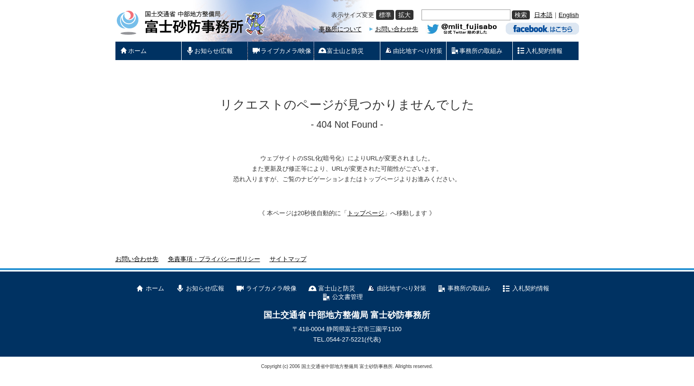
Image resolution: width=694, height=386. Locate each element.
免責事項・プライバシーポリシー (214, 259)
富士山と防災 (336, 288)
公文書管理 (347, 296)
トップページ (365, 213)
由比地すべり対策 (401, 288)
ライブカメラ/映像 (271, 288)
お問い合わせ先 (396, 29)
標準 (385, 14)
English (569, 14)
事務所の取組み (469, 288)
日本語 (543, 14)
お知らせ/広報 (205, 288)
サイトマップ (288, 259)
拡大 (404, 14)
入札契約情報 (530, 288)
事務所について (340, 29)
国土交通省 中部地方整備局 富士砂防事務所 (347, 315)
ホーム (155, 288)
